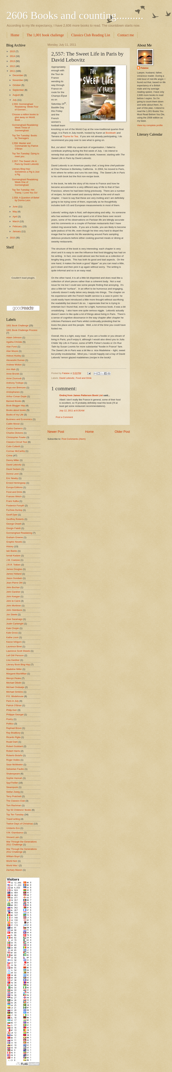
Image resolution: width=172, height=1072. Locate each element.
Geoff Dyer (11, 514)
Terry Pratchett (13, 796)
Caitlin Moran (13, 423)
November (18, 80)
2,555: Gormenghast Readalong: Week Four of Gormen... (25, 107)
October (17, 85)
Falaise (145, 68)
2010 (13, 237)
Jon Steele (11, 614)
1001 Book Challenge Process (21, 330)
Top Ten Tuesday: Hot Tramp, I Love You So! (24, 191)
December (18, 75)
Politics (10, 723)
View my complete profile (150, 125)
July (15, 100)
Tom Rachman (13, 805)
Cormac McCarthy (15, 451)
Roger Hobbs (13, 760)
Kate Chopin (12, 628)
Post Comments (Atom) (74, 439)
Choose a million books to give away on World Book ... (25, 117)
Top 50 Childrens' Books (18, 810)
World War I (12, 865)
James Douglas (14, 569)
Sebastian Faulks (15, 769)
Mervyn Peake (13, 678)
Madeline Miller (14, 669)
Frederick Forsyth (15, 505)
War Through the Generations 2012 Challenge (21, 850)
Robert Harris (13, 751)
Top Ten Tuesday (15, 814)
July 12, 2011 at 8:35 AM (71, 410)
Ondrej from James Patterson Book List (81, 395)
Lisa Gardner (13, 660)
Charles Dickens (14, 433)
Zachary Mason (14, 870)
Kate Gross (12, 632)
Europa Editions (14, 487)
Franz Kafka (12, 501)
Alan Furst (11, 346)
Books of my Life (14, 414)
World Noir (11, 861)
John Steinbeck (14, 610)
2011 (13, 71)
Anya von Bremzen (16, 387)
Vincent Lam (12, 837)
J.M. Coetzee (13, 560)
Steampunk (12, 787)
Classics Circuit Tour (16, 442)
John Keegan (13, 596)
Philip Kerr (11, 710)
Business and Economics (19, 419)
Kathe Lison (12, 637)
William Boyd (13, 856)
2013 (13, 61)
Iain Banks (11, 551)
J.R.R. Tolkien (13, 564)
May (15, 211)
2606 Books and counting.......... (74, 15)
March (16, 221)
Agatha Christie (14, 342)
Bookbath (111, 132)
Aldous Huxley (13, 355)
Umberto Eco (13, 828)
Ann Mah (11, 369)
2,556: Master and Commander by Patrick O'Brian (25, 146)
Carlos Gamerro (14, 428)
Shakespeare (13, 773)
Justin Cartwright (14, 623)
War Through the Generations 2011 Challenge (21, 843)
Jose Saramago (14, 619)
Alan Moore (12, 351)
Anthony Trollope (15, 383)
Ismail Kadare (13, 555)
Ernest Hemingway (16, 483)
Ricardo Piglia (13, 737)
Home (15, 35)
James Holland (14, 573)
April (15, 216)
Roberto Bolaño (14, 755)
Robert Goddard (14, 746)
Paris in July (12, 701)
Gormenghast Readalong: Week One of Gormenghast (25, 182)
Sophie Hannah (14, 778)
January (17, 231)
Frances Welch (14, 496)
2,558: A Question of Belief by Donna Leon (25, 199)
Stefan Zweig (13, 792)
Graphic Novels (14, 541)
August (16, 95)
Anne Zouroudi (13, 378)
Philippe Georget (14, 714)
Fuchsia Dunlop (14, 510)
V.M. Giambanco (14, 832)
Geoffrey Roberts (15, 519)
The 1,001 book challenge (45, 35)
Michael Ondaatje (15, 687)
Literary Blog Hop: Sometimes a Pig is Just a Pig (25, 172)
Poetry (9, 719)
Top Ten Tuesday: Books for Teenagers (24, 136)
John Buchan (13, 587)
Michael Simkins (14, 691)
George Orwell (13, 523)
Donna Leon (12, 473)
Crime (9, 455)
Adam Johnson (14, 337)
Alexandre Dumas (15, 360)
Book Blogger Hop (15, 405)
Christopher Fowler (16, 437)
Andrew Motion (14, 364)
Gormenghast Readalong (19, 533)
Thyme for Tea (70, 136)
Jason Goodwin (14, 578)
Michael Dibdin (13, 682)
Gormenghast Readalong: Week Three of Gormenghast (25, 128)
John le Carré (13, 601)
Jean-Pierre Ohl (14, 582)
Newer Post (55, 431)
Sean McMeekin (14, 764)
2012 (13, 66)
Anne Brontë (12, 373)
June (15, 206)
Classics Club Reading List (90, 35)
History (9, 546)
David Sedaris (13, 469)
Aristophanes (13, 392)
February (17, 226)
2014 (13, 56)
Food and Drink (84, 378)
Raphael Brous (14, 728)
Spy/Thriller (12, 782)
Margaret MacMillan (16, 673)
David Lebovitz (66, 378)
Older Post (122, 431)
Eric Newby (12, 478)
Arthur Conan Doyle (16, 396)
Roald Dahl (12, 742)
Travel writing (13, 819)
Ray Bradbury (13, 732)
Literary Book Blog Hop (18, 664)
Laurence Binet (14, 646)
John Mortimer (13, 605)
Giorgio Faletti (13, 528)
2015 (13, 51)
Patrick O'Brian (14, 705)
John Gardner (13, 591)
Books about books (16, 410)
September (19, 90)
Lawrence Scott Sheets (18, 651)
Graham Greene (14, 537)
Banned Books (13, 401)
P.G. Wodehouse (14, 696)
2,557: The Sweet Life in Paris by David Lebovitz (25, 162)
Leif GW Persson (15, 655)
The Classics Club (15, 800)
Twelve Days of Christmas (19, 823)
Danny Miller (12, 460)
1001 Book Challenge (17, 325)
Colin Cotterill (13, 446)
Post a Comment (64, 417)
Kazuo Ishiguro (14, 641)
